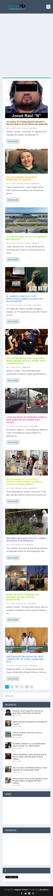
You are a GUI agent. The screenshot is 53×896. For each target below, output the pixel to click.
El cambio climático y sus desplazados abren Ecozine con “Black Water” (24, 299)
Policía (18, 367)
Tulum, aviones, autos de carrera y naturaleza (26, 238)
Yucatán (25, 666)
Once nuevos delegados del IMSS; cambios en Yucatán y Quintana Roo (25, 659)
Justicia (19, 128)
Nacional (19, 426)
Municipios (19, 545)
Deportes (20, 243)
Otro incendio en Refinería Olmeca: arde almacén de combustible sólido (26, 420)
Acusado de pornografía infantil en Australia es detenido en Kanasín (27, 123)
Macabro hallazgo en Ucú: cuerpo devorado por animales (26, 539)
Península (20, 184)
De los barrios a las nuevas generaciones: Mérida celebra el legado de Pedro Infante (24, 482)
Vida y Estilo (27, 305)
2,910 (26, 689)
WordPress (44, 890)
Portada (25, 128)
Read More (13, 141)
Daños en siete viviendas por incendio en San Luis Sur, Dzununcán (22, 597)
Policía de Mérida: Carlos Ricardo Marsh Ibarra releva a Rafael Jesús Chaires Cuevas (25, 361)
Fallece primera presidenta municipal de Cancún (21, 178)
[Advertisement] (26, 41)
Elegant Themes (21, 890)
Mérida (18, 488)
